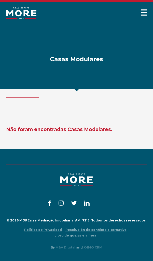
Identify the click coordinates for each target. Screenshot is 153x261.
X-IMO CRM (93, 247)
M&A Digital (65, 247)
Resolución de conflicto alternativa (96, 230)
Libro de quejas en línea (75, 235)
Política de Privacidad (43, 230)
